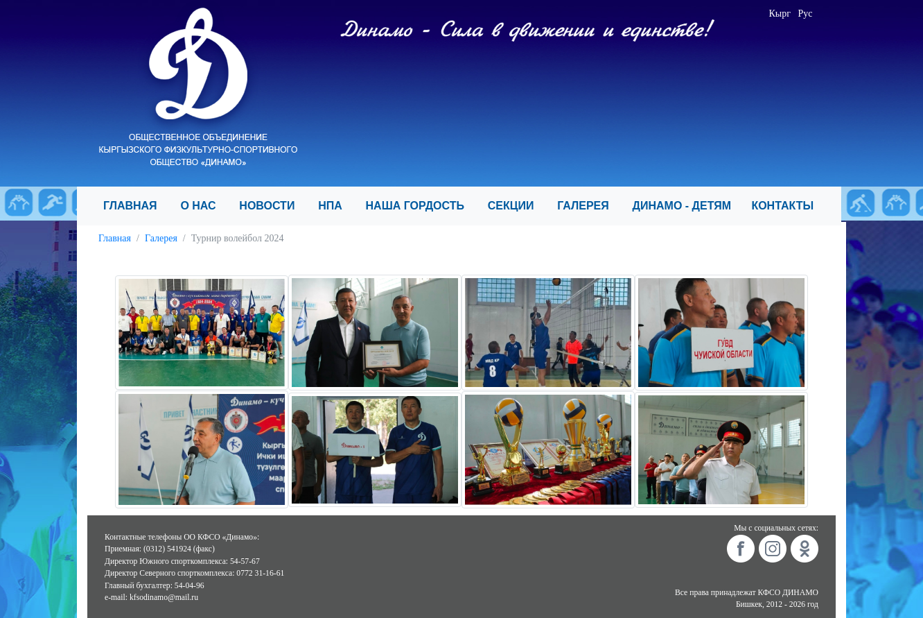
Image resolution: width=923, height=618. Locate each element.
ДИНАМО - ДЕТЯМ (687, 206)
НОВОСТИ (273, 206)
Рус (805, 13)
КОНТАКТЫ (788, 206)
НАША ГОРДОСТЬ (421, 206)
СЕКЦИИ (517, 206)
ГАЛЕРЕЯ (589, 206)
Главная (114, 238)
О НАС (204, 206)
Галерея (161, 238)
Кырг (780, 13)
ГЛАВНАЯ (136, 206)
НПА (336, 206)
